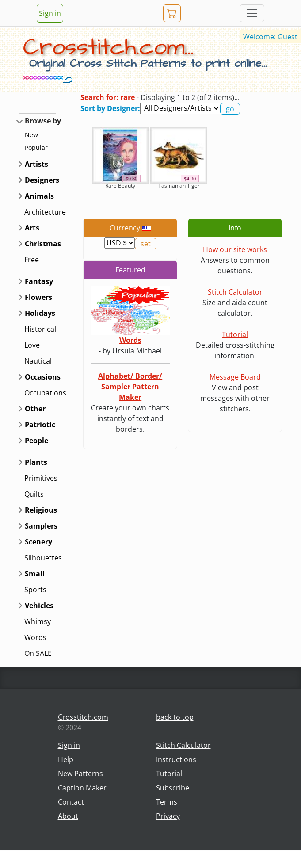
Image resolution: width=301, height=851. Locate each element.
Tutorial (235, 334)
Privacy (168, 816)
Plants (36, 462)
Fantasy (39, 281)
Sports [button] (35, 589)
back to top (175, 717)
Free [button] (31, 259)
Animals (39, 196)
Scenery (38, 542)
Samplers (41, 526)
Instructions (176, 759)
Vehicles (39, 605)
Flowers (38, 297)
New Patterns (80, 773)
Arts (32, 228)
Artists (36, 164)
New (31, 134)
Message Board (235, 377)
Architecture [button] (45, 212)
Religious (41, 510)
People (36, 440)
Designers (42, 180)
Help (65, 759)
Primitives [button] (40, 478)
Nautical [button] (38, 361)
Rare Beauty (120, 185)
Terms (166, 802)
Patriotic (40, 424)
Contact (71, 802)
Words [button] (35, 637)
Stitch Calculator (235, 292)
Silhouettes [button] (43, 558)
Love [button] (32, 345)
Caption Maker (82, 788)
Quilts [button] (34, 494)
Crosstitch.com (83, 717)
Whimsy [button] (37, 621)
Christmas (43, 244)
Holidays (40, 313)
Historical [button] (40, 329)
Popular (36, 147)
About (68, 816)
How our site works (235, 249)
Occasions (43, 377)
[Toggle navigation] (252, 13)
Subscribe (172, 788)
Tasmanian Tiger (179, 185)
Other (35, 409)
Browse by (43, 121)
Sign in (50, 13)
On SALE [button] (38, 653)
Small (35, 574)
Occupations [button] (45, 393)
